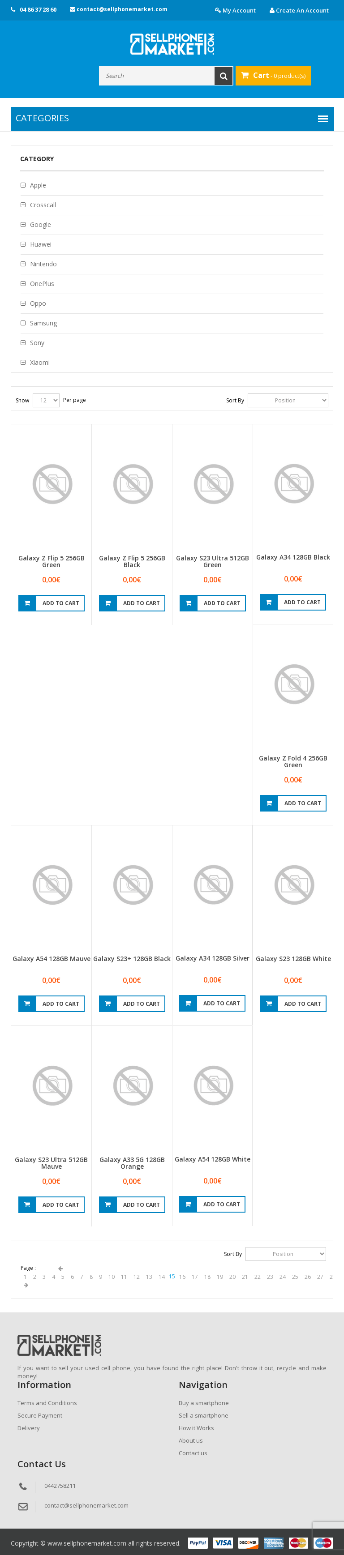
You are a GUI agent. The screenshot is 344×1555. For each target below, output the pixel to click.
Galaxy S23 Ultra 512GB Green (212, 561)
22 (257, 1277)
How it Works (196, 1428)
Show (22, 400)
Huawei (41, 244)
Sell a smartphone (203, 1415)
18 (207, 1277)
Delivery (28, 1428)
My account (235, 10)
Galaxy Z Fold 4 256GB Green (293, 761)
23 (270, 1277)
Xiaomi (40, 362)
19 (220, 1277)
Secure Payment (39, 1415)
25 (295, 1277)
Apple (38, 185)
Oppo (38, 303)
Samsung (43, 323)
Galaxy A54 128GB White (212, 1159)
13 (149, 1277)
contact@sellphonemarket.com (119, 9)
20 (232, 1277)
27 (320, 1277)
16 (182, 1277)
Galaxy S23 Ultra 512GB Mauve (51, 1163)
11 (124, 1277)
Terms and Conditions (47, 1403)
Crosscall (43, 205)
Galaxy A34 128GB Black (293, 557)
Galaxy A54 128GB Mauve (51, 958)
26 (308, 1277)
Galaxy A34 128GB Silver (212, 958)
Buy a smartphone (204, 1403)
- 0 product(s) (273, 75)
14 (162, 1277)
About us (191, 1440)
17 (195, 1277)
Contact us (193, 1453)
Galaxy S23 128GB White (293, 958)
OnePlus (42, 283)
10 (111, 1277)
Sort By (235, 400)
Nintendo (43, 264)
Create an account (299, 10)
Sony (37, 342)
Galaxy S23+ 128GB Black (132, 958)
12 (136, 1277)
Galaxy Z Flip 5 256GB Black (132, 561)
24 (283, 1277)
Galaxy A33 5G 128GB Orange (132, 1163)
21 (245, 1277)
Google (40, 224)
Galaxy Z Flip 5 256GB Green (51, 561)
